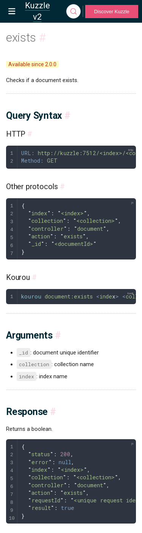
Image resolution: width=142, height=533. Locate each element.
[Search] (73, 11)
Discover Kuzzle (111, 11)
